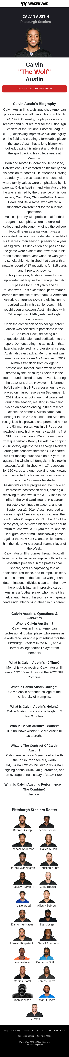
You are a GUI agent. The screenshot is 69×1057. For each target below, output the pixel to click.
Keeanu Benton (47, 830)
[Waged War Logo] (34, 3)
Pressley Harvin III (22, 886)
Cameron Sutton (46, 962)
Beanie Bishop (22, 830)
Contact (26, 1030)
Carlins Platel (22, 981)
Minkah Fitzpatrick (22, 943)
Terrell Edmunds (48, 943)
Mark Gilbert (47, 1000)
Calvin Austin (48, 849)
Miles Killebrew (46, 905)
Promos (35, 1030)
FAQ (6, 1030)
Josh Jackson (22, 1000)
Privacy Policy (59, 1030)
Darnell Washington (22, 867)
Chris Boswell (48, 886)
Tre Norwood (22, 905)
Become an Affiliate (44, 1036)
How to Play (15, 1030)
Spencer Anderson (22, 849)
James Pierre (46, 981)
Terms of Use (46, 1030)
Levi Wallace (22, 962)
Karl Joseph (48, 924)
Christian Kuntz (49, 867)
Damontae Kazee (22, 924)
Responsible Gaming (26, 1036)
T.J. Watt (34, 1018)
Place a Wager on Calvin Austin (34, 89)
